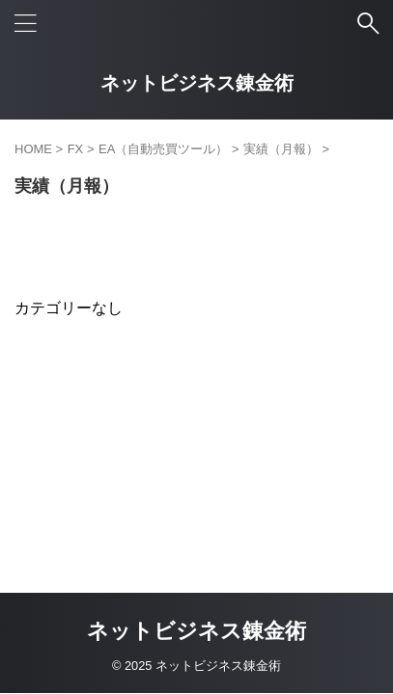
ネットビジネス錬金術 (197, 82)
